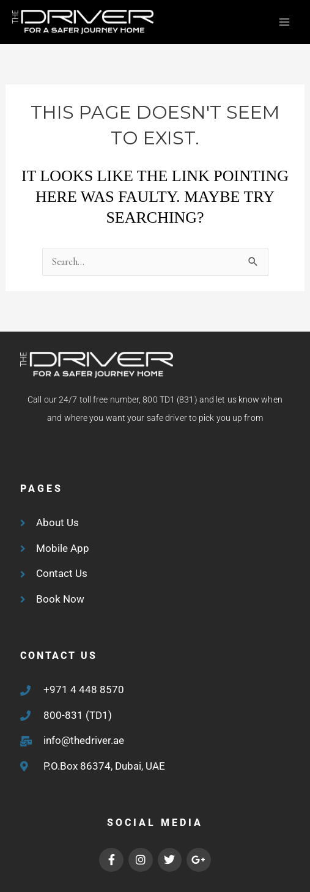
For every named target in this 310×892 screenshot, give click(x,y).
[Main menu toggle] (284, 22)
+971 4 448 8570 (83, 689)
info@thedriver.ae (83, 740)
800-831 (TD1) (77, 715)
